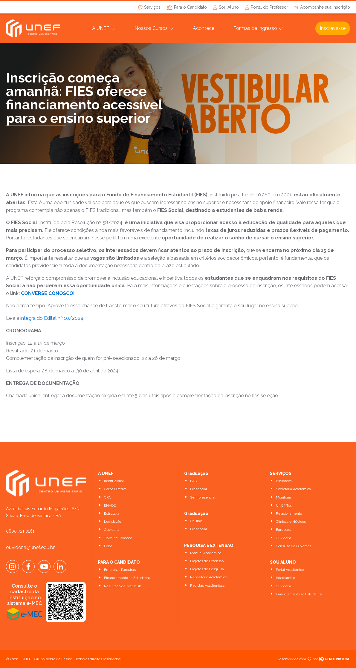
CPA (107, 497)
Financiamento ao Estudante (127, 578)
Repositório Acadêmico (208, 577)
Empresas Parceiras (120, 570)
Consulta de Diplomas (293, 546)
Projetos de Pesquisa (207, 569)
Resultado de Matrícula (123, 586)
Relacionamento (289, 513)
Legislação (112, 521)
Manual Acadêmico (205, 553)
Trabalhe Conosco (118, 538)
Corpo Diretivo (115, 489)
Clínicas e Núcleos (291, 521)
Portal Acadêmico (290, 570)
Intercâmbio (285, 578)
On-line (196, 521)
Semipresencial (202, 497)
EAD (193, 481)
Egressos (283, 530)
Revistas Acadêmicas (207, 585)
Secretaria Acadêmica (293, 489)
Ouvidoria (111, 530)
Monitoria (283, 497)
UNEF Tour (285, 505)
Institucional (114, 481)
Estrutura (111, 513)
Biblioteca (284, 481)
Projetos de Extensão (207, 561)
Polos (108, 546)
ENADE (110, 505)
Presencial (198, 489)
